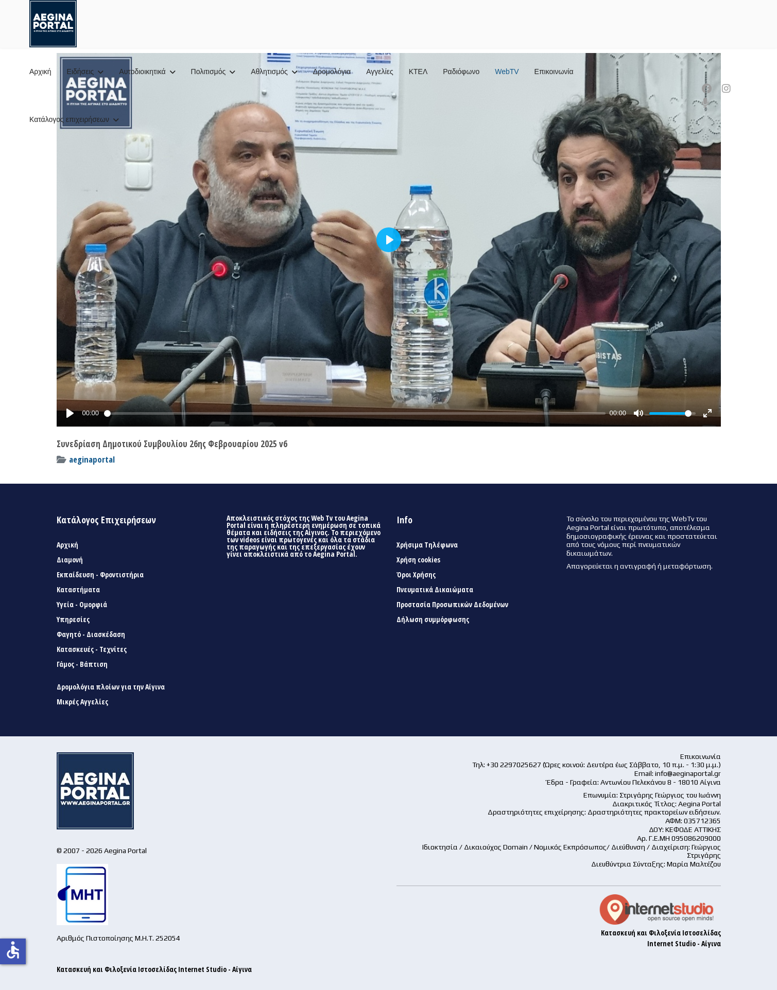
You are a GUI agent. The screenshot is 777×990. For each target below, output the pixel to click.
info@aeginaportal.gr (688, 773)
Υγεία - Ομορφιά (82, 604)
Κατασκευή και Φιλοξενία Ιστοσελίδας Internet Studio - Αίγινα (154, 969)
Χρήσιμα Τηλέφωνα (427, 545)
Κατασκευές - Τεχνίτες (92, 649)
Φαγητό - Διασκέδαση (91, 634)
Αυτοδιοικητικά (142, 71)
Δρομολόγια (332, 71)
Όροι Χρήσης (416, 574)
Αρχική (40, 71)
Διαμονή (70, 559)
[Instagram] (726, 88)
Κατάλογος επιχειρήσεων (69, 119)
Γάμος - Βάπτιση (82, 664)
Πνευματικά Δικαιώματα (434, 589)
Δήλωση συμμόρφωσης (432, 619)
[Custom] (705, 103)
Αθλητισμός (269, 71)
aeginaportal (92, 459)
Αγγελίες (379, 71)
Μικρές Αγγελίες (82, 701)
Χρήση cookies (418, 559)
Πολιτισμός (208, 71)
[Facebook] (707, 88)
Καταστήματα (78, 589)
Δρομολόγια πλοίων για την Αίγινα (111, 687)
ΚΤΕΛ (418, 71)
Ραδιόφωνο (461, 71)
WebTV (507, 71)
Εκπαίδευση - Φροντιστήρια (100, 574)
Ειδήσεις (80, 71)
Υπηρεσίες (73, 619)
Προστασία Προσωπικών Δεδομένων (452, 604)
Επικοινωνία (554, 71)
